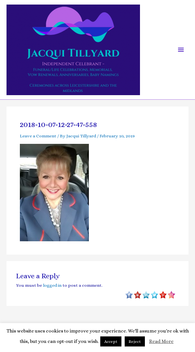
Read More (161, 341)
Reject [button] (135, 341)
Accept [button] (111, 341)
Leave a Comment (38, 135)
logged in (52, 285)
